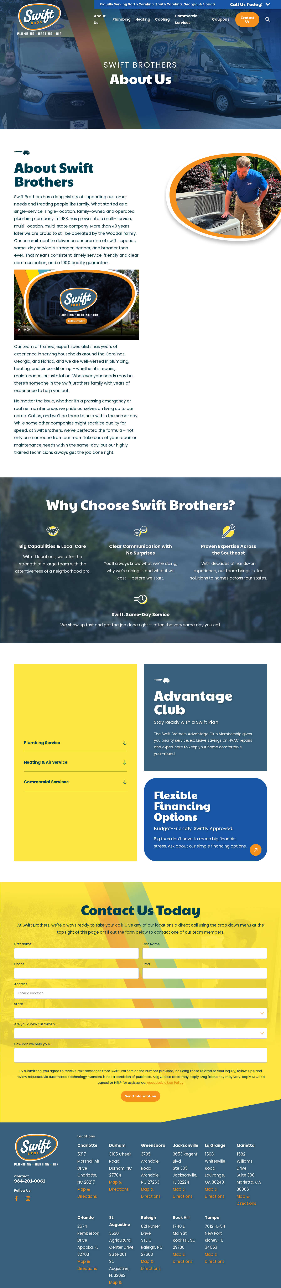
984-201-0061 (29, 1181)
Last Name (151, 944)
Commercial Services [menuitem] (186, 19)
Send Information (140, 1096)
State (18, 1004)
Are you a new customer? (34, 1024)
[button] (250, 4)
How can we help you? (32, 1044)
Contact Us (247, 19)
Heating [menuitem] (142, 19)
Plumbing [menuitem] (122, 19)
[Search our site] (267, 19)
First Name (22, 944)
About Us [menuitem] (100, 19)
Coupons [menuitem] (220, 19)
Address (20, 984)
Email (146, 964)
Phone (19, 964)
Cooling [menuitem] (162, 19)
